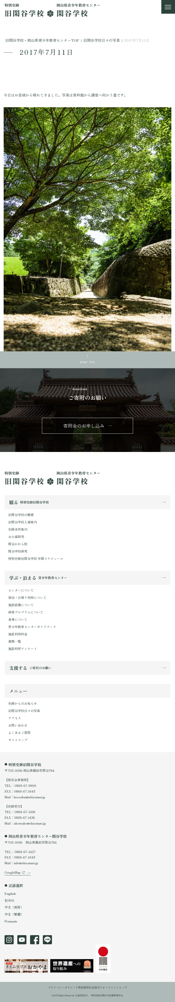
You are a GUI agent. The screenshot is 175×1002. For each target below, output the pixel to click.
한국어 (9, 900)
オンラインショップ (114, 987)
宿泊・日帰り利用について (27, 597)
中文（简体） (14, 907)
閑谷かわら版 (17, 544)
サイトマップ (17, 740)
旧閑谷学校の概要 (21, 514)
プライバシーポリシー (61, 987)
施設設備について (21, 605)
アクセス (14, 718)
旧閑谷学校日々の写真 (24, 710)
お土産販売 (16, 536)
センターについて (21, 590)
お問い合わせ (17, 725)
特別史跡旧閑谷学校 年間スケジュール (35, 558)
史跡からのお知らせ (22, 703)
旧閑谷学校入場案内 (22, 522)
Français (11, 921)
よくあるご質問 (19, 732)
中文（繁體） (14, 914)
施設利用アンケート (22, 648)
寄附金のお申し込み (83, 425)
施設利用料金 (17, 634)
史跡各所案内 (17, 529)
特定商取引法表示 (89, 987)
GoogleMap (13, 872)
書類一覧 (14, 641)
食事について (17, 619)
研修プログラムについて (25, 612)
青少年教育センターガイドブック (32, 626)
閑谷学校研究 (17, 551)
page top (87, 361)
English (10, 893)
